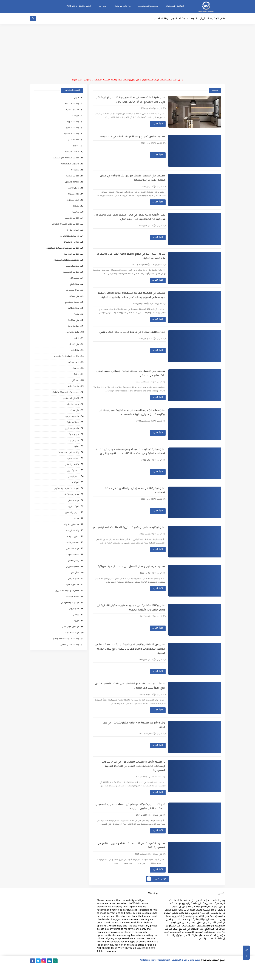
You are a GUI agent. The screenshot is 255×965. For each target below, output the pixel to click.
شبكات (75, 483)
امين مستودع (72, 200)
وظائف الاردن (178, 19)
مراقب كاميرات (72, 633)
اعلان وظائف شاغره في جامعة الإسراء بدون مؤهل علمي (132, 332)
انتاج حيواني (74, 609)
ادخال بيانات (158, 265)
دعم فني (75, 380)
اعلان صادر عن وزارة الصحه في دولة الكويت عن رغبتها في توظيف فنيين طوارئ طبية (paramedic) (132, 412)
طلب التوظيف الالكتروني (212, 19)
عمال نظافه (73, 308)
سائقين (75, 212)
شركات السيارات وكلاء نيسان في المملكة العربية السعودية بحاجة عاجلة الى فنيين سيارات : (130, 806)
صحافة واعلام (72, 597)
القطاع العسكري (71, 398)
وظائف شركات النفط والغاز (66, 639)
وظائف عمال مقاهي (69, 645)
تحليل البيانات (72, 537)
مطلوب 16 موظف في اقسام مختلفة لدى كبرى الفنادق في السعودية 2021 (132, 845)
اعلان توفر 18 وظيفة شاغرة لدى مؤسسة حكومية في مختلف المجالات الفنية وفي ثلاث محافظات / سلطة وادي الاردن (130, 451)
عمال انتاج (74, 284)
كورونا (76, 621)
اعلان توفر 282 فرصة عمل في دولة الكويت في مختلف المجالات (134, 490)
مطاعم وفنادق (72, 182)
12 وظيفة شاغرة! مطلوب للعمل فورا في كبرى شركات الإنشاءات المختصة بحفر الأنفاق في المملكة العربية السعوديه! (134, 766)
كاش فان (74, 573)
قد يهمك (192, 19)
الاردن (161, 108)
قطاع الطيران (72, 567)
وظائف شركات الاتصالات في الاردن (62, 248)
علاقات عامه (73, 386)
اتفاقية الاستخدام (175, 6)
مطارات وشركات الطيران (67, 591)
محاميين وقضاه (71, 495)
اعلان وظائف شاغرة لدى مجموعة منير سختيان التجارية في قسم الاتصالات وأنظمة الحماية (131, 608)
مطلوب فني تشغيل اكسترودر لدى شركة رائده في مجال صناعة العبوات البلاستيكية (133, 178)
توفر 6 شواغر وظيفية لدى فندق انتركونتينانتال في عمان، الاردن (133, 725)
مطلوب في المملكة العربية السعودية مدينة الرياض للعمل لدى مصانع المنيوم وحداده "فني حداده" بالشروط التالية (131, 295)
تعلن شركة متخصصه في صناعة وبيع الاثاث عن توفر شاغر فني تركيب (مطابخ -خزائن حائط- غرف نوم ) (131, 100)
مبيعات (75, 116)
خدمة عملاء (73, 140)
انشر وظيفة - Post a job (78, 6)
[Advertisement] (127, 51)
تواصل (76, 615)
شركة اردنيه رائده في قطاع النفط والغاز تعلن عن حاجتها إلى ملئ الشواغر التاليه (130, 256)
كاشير (76, 338)
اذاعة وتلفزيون (72, 332)
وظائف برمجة (72, 176)
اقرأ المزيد (157, 124)
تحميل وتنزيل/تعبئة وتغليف (65, 392)
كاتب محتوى (73, 362)
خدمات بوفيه (73, 459)
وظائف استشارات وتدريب (66, 356)
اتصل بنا (103, 6)
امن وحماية (74, 435)
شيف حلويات (73, 507)
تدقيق (76, 374)
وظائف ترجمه (72, 531)
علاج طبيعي (73, 579)
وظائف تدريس (72, 218)
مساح (76, 519)
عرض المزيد (156, 879)
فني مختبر (74, 410)
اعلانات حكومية (72, 152)
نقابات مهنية (73, 423)
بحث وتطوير (73, 471)
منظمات (75, 350)
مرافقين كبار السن (70, 627)
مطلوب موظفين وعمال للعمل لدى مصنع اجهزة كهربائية (132, 566)
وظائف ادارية (73, 122)
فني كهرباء (74, 344)
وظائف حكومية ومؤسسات (66, 158)
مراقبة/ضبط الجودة (69, 236)
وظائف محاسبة (71, 134)
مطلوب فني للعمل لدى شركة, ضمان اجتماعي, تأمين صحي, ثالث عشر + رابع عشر (131, 373)
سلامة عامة (159, 777)
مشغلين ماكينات (71, 525)
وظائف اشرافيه (71, 254)
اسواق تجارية (73, 230)
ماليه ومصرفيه (72, 416)
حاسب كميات (72, 555)
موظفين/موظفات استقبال (66, 260)
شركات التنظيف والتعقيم (67, 489)
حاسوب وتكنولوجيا (70, 164)
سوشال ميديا (72, 266)
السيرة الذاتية (158, 304)
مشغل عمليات (72, 585)
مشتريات (74, 278)
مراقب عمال (73, 501)
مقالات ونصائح (72, 465)
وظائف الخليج (161, 19)
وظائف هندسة (72, 104)
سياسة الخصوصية (148, 6)
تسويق (75, 146)
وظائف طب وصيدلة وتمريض (65, 224)
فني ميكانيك (73, 320)
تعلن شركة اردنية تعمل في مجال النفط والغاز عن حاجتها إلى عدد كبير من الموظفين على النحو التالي (130, 217)
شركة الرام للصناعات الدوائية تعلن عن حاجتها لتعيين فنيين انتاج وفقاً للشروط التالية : (130, 686)
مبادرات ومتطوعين (70, 603)
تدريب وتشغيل (71, 513)
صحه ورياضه (73, 543)
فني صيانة (159, 815)
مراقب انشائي (72, 549)
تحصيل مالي (73, 477)
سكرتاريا (75, 170)
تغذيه (76, 447)
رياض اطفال (73, 561)
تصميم (76, 206)
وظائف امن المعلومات (68, 453)
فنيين (161, 143)
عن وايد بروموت (123, 6)
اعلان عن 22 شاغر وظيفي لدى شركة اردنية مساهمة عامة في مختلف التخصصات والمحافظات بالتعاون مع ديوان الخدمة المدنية (130, 649)
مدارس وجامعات (71, 242)
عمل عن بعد (73, 441)
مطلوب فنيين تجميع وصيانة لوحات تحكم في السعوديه (133, 137)
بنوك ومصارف (72, 290)
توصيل (75, 368)
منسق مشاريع (72, 429)
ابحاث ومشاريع (71, 302)
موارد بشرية (73, 194)
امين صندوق (73, 404)
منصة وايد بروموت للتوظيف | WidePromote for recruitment (170, 960)
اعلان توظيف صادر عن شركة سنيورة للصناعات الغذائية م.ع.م (129, 527)
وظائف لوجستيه (71, 272)
